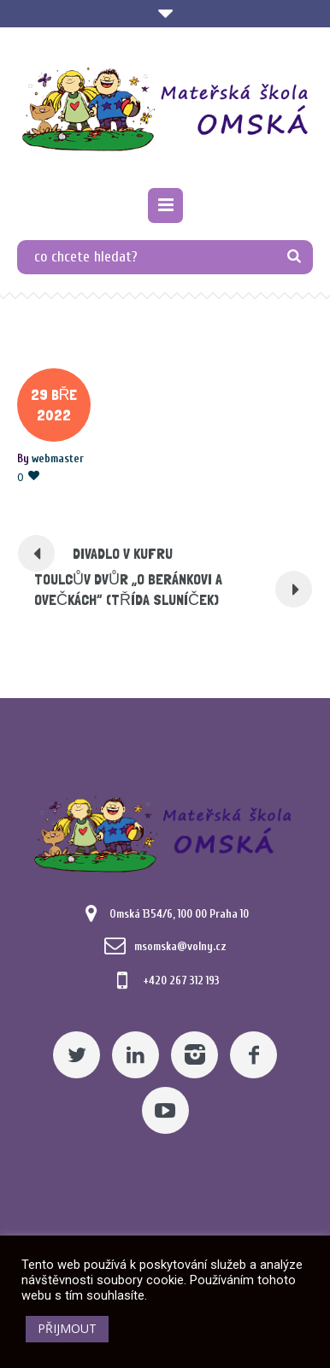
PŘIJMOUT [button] (67, 1328)
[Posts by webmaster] (58, 458)
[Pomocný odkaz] (165, 205)
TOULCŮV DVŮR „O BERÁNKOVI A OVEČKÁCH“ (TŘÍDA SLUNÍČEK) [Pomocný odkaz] (128, 589)
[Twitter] (76, 1054)
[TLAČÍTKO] (293, 257)
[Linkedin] (135, 1054)
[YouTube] (165, 1110)
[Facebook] (253, 1054)
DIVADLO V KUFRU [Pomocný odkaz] (123, 553)
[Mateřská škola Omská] (165, 110)
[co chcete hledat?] (165, 257)
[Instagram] (194, 1054)
